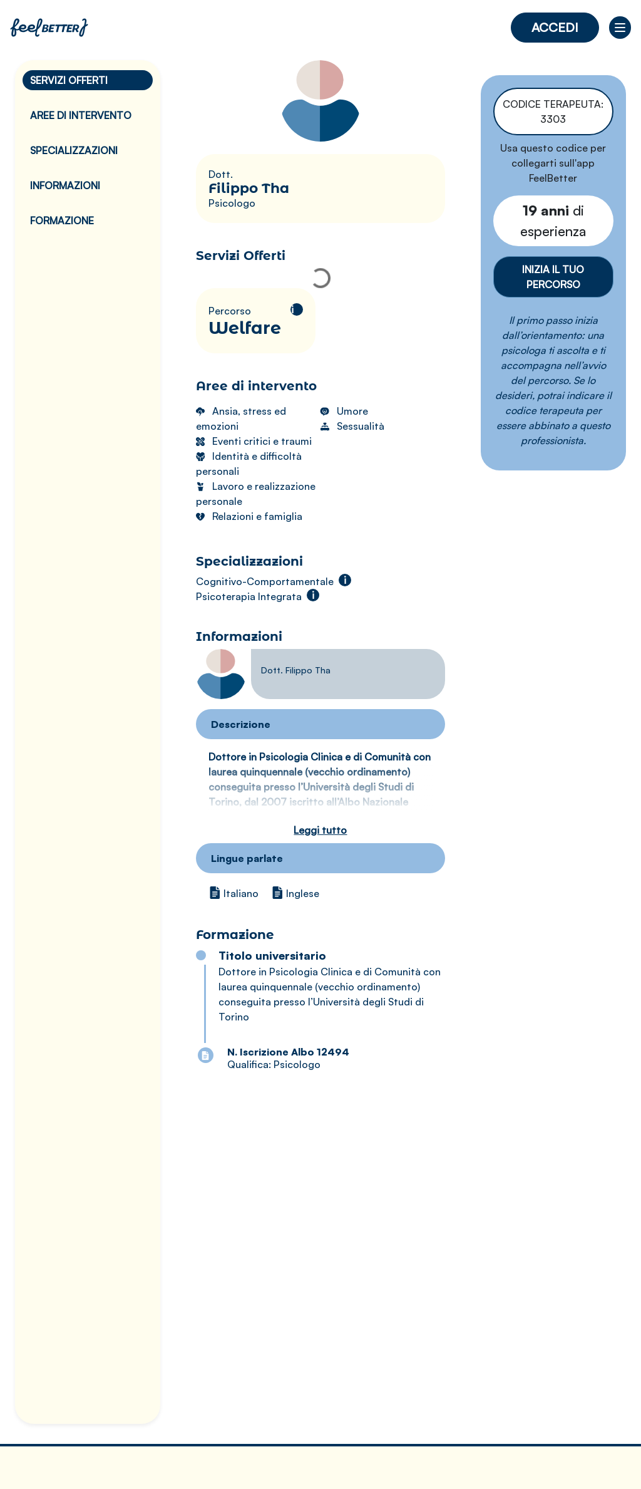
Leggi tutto (320, 830)
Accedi (554, 27)
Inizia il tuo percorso (553, 277)
